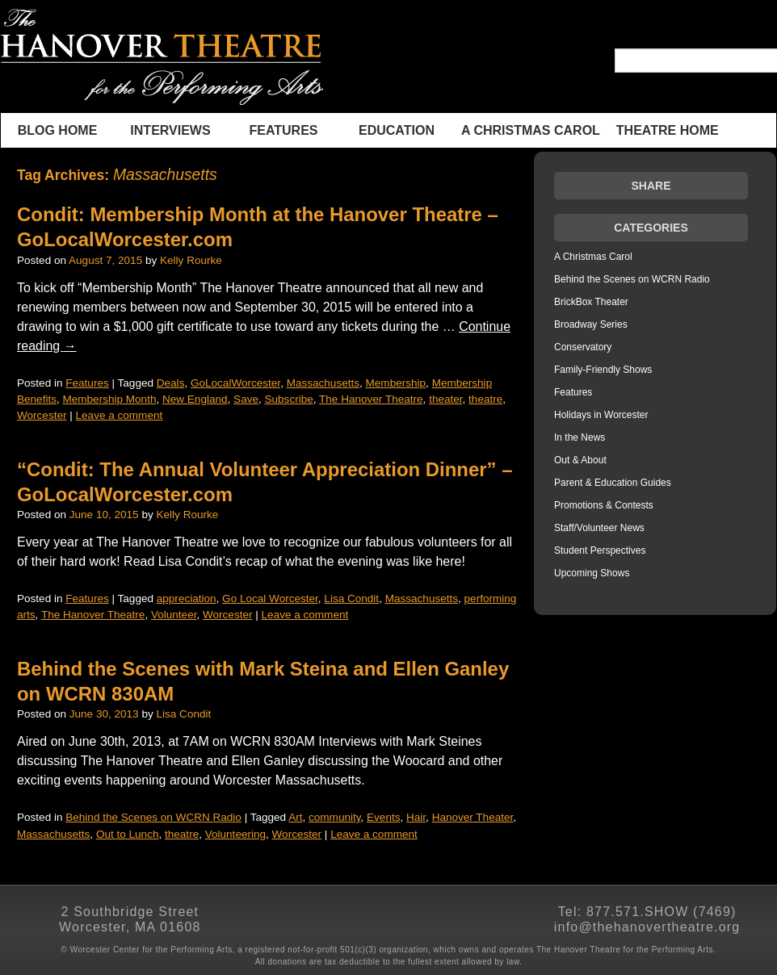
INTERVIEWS (170, 130)
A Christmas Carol (530, 130)
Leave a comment (119, 415)
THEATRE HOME (667, 130)
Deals (171, 383)
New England (195, 399)
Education (397, 130)
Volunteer (174, 615)
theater (445, 399)
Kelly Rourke (191, 260)
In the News (579, 437)
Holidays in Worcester (601, 415)
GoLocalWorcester (235, 383)
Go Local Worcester (270, 598)
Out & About (580, 460)
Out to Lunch (127, 834)
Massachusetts (323, 383)
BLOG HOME (58, 130)
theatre (485, 399)
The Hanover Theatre (371, 399)
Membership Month (109, 399)
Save (245, 399)
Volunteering (235, 834)
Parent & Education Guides (612, 482)
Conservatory (582, 347)
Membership (396, 383)
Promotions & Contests (603, 505)
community (335, 817)
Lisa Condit (351, 598)
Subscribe (289, 399)
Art (295, 817)
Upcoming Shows (591, 573)
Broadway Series (591, 324)
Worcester (41, 415)
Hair (416, 817)
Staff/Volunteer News (599, 528)
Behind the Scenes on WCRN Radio (153, 817)
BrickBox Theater (591, 302)
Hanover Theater (473, 817)
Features (283, 130)
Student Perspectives (599, 550)
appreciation (186, 598)
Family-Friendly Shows (603, 369)
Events (383, 817)
